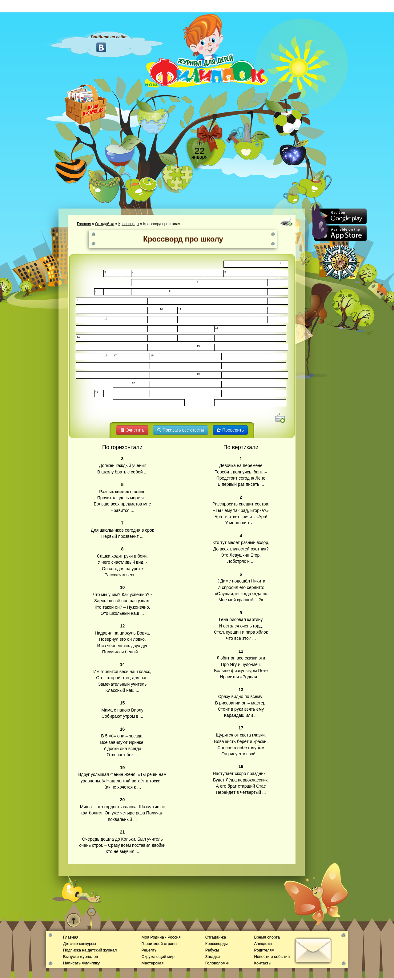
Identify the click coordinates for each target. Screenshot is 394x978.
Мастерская (152, 963)
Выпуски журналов (80, 956)
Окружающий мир (157, 956)
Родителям (264, 950)
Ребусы (212, 950)
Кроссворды (129, 224)
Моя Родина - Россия (160, 937)
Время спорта (266, 937)
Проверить (230, 430)
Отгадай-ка (104, 224)
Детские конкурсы (79, 943)
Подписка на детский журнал (90, 950)
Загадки (212, 956)
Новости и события (272, 956)
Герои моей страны (159, 943)
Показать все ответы (180, 430)
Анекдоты (263, 943)
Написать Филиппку (81, 963)
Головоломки (217, 963)
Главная (84, 224)
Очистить (132, 430)
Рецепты (149, 950)
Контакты (262, 963)
